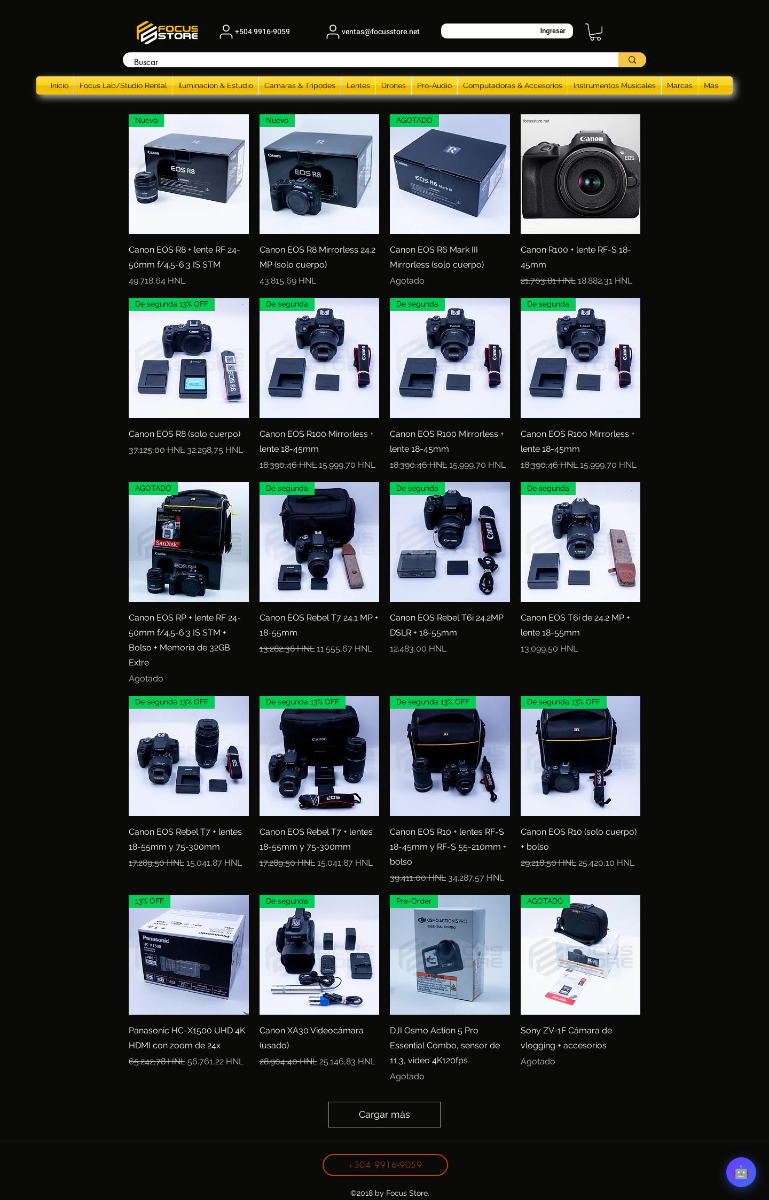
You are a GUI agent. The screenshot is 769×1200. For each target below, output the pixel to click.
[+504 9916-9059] (253, 31)
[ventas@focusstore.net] (371, 31)
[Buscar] (365, 62)
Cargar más (384, 1114)
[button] (595, 32)
